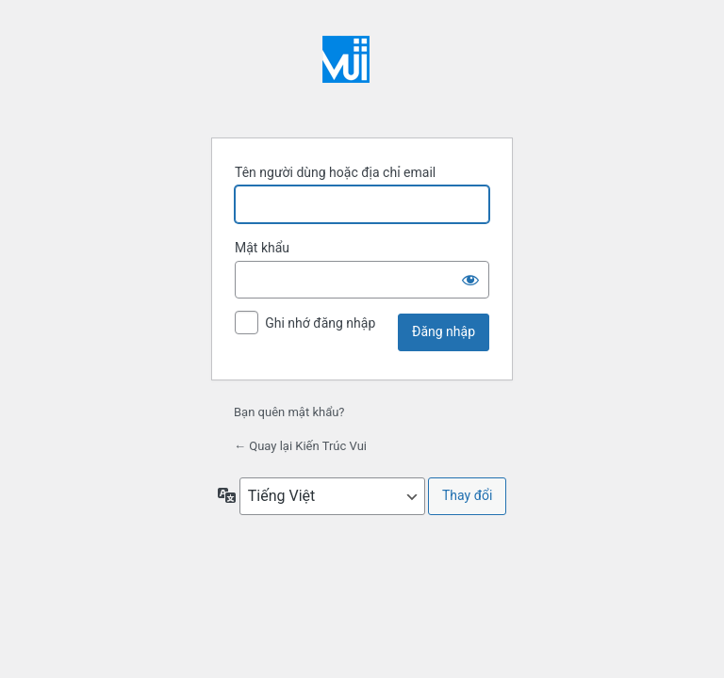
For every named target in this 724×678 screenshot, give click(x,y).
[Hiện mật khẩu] (470, 280)
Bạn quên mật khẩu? (289, 412)
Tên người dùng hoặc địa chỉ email (335, 172)
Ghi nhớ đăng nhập (320, 323)
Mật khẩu (262, 247)
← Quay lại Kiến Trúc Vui (300, 446)
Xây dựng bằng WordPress (362, 75)
